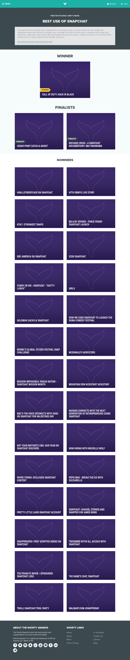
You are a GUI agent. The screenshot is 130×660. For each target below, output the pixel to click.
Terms (69, 643)
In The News (98, 632)
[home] (65, 4)
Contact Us (98, 636)
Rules (69, 639)
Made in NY (28, 641)
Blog (95, 643)
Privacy (76, 643)
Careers (96, 639)
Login (124, 4)
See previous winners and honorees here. (35, 42)
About (69, 636)
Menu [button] (6, 4)
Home (69, 632)
